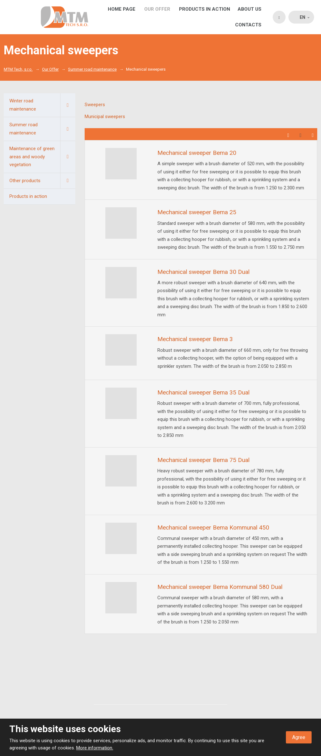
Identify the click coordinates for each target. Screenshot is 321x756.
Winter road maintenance (42, 105)
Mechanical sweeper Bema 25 (196, 212)
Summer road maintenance (42, 129)
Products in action (204, 9)
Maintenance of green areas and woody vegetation (42, 157)
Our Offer (157, 9)
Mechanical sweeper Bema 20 (196, 152)
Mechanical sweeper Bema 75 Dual (203, 460)
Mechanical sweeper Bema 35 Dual (203, 392)
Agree (298, 737)
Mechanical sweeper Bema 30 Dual (203, 271)
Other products (42, 181)
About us (249, 9)
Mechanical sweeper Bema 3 (195, 339)
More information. (94, 748)
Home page (121, 9)
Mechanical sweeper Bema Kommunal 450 (213, 527)
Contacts (248, 25)
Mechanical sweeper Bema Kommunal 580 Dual (219, 586)
